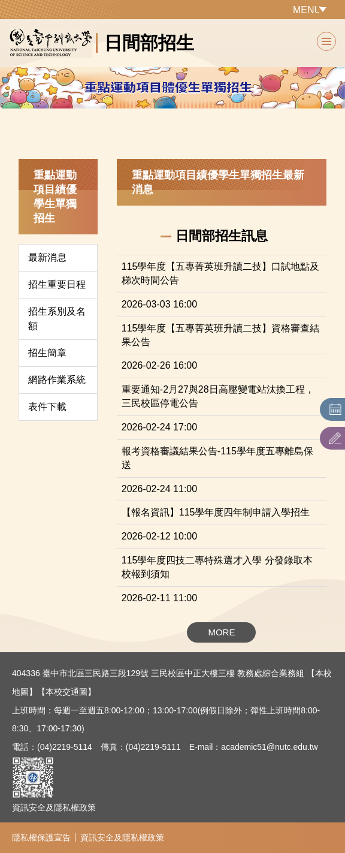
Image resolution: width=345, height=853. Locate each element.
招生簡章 (47, 353)
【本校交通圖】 (66, 692)
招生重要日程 (57, 284)
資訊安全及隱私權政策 (54, 807)
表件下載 (47, 407)
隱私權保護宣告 (41, 837)
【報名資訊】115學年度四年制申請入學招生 (216, 512)
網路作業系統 (57, 380)
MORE (221, 632)
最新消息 (47, 257)
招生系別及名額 (57, 318)
